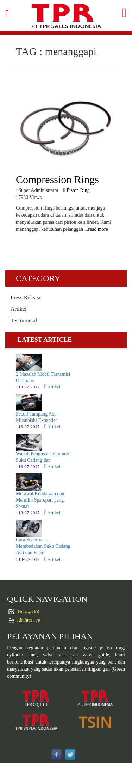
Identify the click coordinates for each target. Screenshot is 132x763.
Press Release (26, 298)
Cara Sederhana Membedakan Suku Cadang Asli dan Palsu (43, 546)
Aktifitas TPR (29, 620)
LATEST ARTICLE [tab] (45, 339)
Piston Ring (76, 190)
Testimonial (24, 320)
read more (98, 229)
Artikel (18, 309)
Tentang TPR (28, 611)
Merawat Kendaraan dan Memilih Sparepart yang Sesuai (40, 500)
